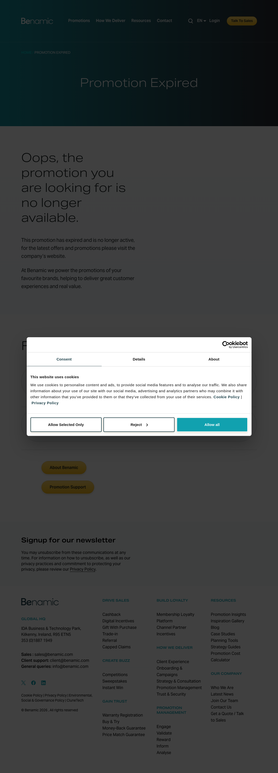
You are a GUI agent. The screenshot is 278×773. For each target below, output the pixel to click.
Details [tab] (139, 359)
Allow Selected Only (66, 424)
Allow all (212, 424)
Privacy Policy (45, 402)
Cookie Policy (227, 396)
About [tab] (214, 359)
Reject (139, 424)
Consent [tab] (64, 359)
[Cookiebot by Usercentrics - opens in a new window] (226, 345)
